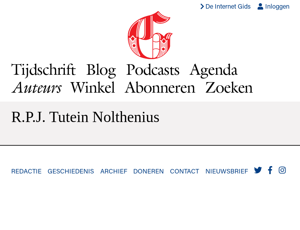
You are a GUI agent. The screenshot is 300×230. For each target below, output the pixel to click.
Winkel (93, 87)
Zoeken (229, 87)
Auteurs (35, 87)
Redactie (26, 171)
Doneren (148, 171)
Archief (113, 171)
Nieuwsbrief (226, 171)
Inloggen (273, 6)
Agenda (213, 69)
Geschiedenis (71, 171)
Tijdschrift (43, 69)
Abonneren (160, 87)
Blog (101, 69)
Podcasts (153, 69)
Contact (184, 171)
